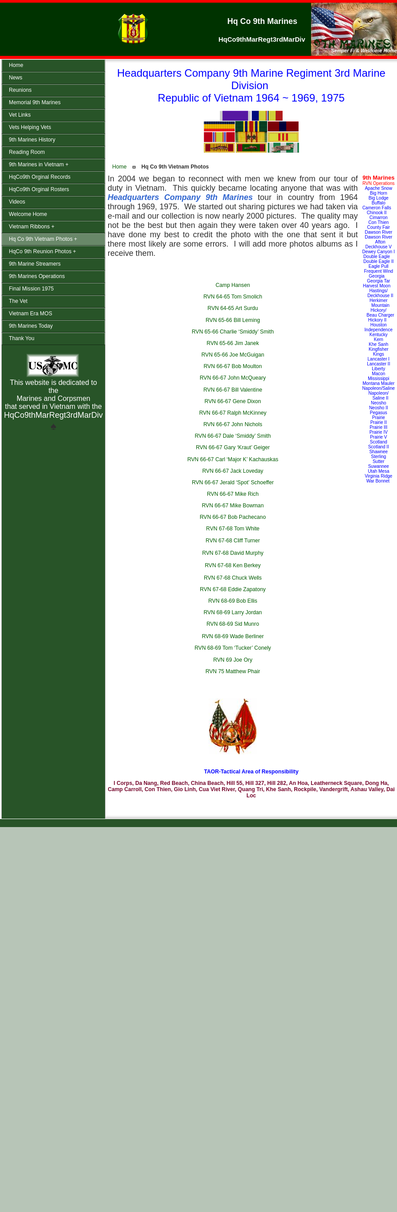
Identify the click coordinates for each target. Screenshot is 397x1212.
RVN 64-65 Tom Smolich (232, 297)
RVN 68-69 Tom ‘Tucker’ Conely (233, 648)
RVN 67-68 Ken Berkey (233, 565)
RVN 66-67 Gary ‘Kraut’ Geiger (233, 447)
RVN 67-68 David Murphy (232, 553)
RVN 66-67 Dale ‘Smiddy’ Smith (233, 436)
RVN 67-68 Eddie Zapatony (232, 589)
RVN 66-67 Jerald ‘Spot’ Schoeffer (233, 482)
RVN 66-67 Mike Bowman (233, 505)
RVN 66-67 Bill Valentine (232, 390)
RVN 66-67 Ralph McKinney (232, 413)
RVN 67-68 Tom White (233, 529)
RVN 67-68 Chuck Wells (233, 578)
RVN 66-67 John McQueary (233, 378)
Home (119, 167)
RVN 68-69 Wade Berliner (233, 636)
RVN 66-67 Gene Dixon (233, 401)
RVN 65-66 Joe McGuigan (233, 355)
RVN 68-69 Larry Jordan (233, 612)
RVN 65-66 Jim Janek (232, 343)
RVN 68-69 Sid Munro (232, 624)
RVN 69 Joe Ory (232, 660)
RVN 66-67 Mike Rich (233, 494)
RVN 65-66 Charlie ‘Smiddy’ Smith (233, 332)
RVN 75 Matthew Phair (233, 671)
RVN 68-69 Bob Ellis (232, 601)
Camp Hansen (232, 285)
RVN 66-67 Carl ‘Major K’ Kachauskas (232, 459)
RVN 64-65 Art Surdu (232, 308)
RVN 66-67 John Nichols (232, 424)
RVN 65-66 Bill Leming (233, 320)
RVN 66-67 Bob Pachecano (233, 517)
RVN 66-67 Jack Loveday (233, 471)
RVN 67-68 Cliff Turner (233, 540)
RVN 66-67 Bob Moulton (233, 366)
